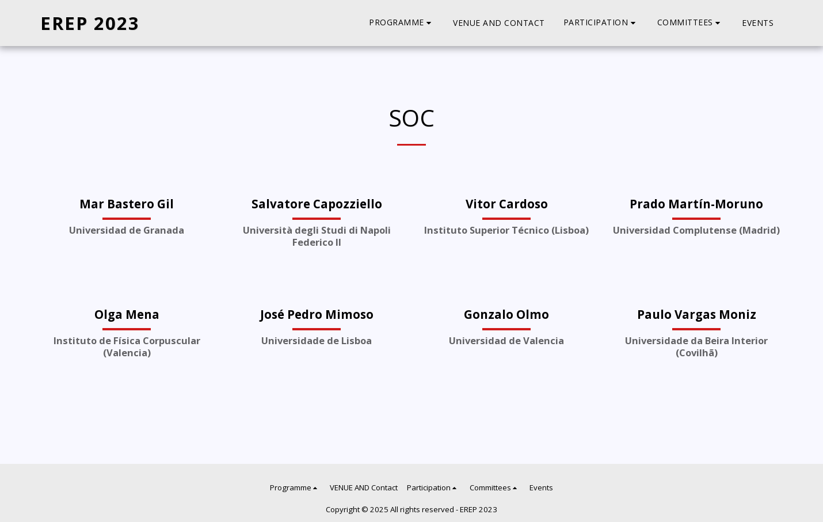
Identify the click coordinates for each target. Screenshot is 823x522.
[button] (401, 22)
